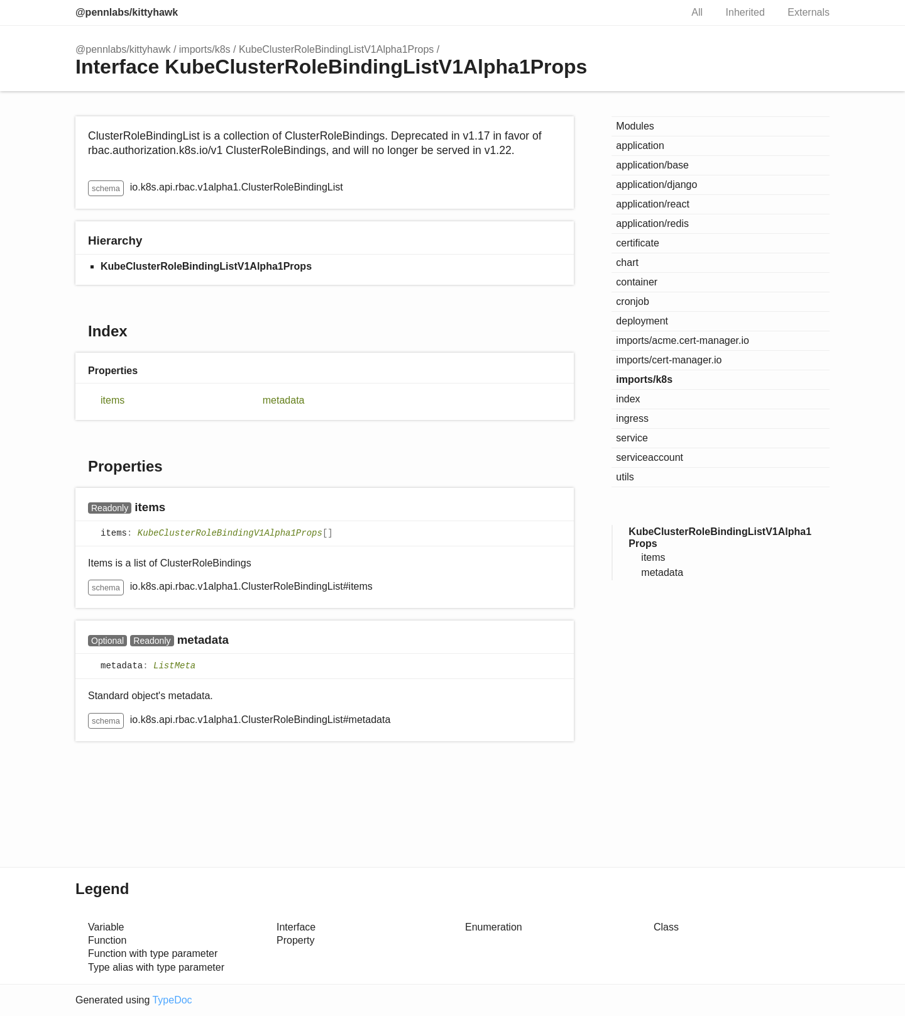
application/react (652, 204)
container (636, 282)
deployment (642, 321)
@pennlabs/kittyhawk (126, 12)
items (112, 400)
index (628, 399)
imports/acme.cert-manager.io (682, 340)
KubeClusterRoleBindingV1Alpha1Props (230, 533)
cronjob (632, 301)
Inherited (745, 12)
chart (627, 262)
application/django (656, 184)
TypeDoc (172, 1000)
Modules (635, 126)
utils (625, 477)
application (640, 145)
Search (658, 12)
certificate (637, 243)
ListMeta (174, 666)
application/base (652, 165)
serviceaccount (649, 457)
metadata (284, 400)
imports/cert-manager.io (668, 360)
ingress (632, 418)
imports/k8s (205, 49)
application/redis (652, 223)
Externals (808, 12)
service (632, 438)
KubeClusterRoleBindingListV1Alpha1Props (336, 49)
